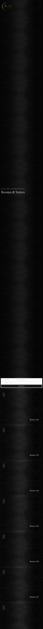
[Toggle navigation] (40, 7)
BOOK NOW (21, 386)
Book (3, 394)
